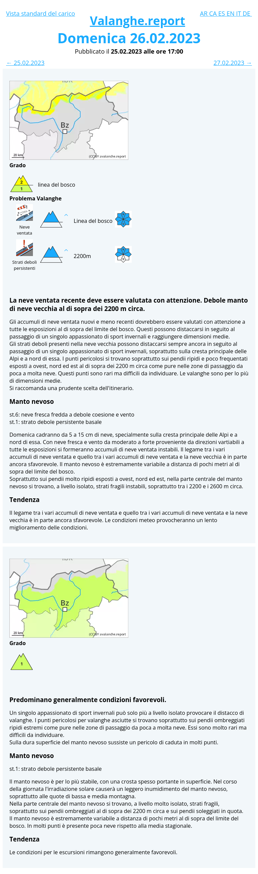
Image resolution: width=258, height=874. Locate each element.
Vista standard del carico (40, 13)
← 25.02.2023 (25, 63)
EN (231, 13)
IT (239, 13)
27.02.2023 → (233, 63)
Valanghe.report (137, 20)
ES (222, 13)
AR (204, 13)
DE (247, 13)
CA (213, 13)
